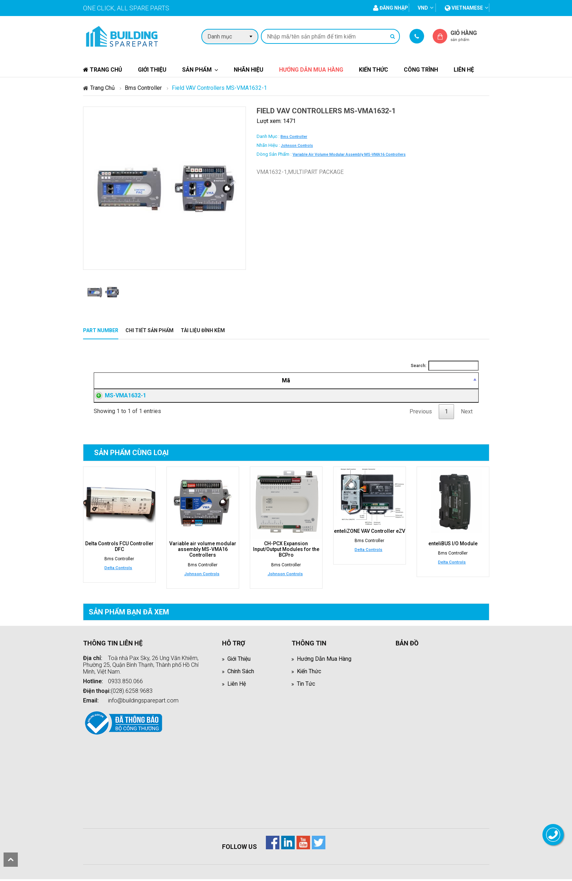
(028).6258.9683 (132, 692)
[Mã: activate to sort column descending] (134, 380)
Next (467, 413)
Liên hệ (464, 69)
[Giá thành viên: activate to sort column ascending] (371, 380)
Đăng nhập (371, 397)
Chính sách (240, 673)
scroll (11, 859)
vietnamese (464, 8)
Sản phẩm (197, 69)
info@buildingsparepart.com (143, 702)
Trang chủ (102, 69)
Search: (445, 366)
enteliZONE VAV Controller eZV (369, 533)
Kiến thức (373, 69)
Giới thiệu (152, 69)
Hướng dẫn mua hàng (311, 69)
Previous (420, 413)
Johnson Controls (297, 145)
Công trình (421, 69)
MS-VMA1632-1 (118, 396)
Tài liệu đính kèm (203, 330)
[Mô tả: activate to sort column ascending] (252, 380)
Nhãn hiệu (248, 69)
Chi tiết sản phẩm (149, 330)
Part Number (100, 330)
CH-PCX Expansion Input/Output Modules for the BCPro (286, 551)
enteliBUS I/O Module (453, 545)
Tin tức (306, 685)
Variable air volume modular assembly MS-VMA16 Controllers (349, 154)
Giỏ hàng (469, 36)
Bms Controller (143, 87)
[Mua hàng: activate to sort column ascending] (445, 380)
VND (423, 8)
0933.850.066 (125, 683)
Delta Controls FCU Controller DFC (119, 548)
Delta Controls (118, 569)
